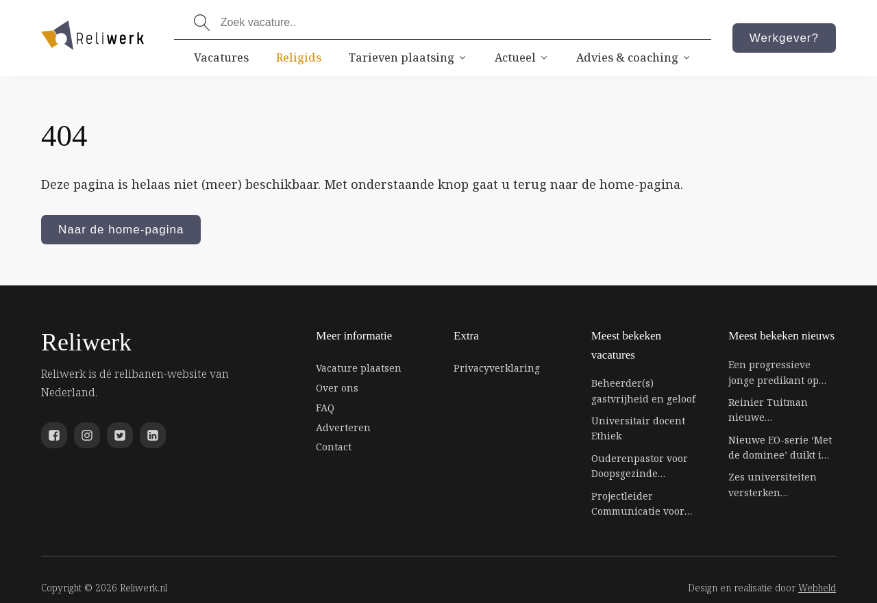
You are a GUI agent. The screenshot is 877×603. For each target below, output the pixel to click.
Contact (333, 446)
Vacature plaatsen (359, 367)
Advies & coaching (633, 57)
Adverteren (343, 427)
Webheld (817, 587)
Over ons (337, 387)
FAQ (325, 407)
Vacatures (221, 57)
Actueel (522, 57)
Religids (298, 57)
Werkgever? (784, 37)
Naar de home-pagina (121, 229)
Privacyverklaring (497, 367)
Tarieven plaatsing (408, 57)
